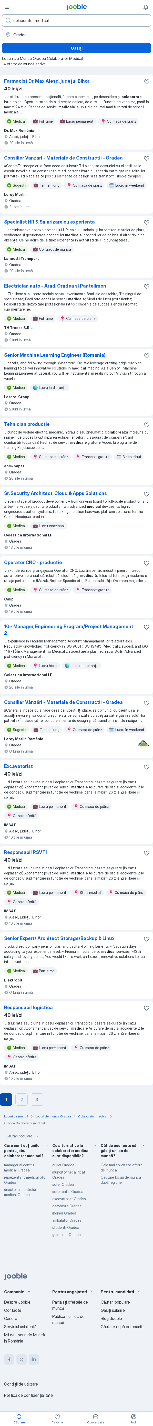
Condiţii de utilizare (21, 1384)
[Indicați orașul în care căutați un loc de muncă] (76, 35)
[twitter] (21, 1359)
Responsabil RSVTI (25, 852)
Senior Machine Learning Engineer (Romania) (55, 355)
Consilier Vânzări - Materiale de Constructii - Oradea (63, 702)
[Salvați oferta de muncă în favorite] (146, 81)
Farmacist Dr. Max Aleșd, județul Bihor (46, 81)
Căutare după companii (121, 1326)
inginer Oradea (64, 1213)
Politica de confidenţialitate (28, 1395)
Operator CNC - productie (33, 562)
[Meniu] (7, 7)
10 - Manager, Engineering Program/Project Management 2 (68, 630)
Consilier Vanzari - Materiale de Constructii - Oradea (63, 158)
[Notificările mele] (145, 7)
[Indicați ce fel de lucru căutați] (76, 20)
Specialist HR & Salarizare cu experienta (49, 222)
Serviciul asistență (20, 1326)
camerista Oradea (66, 1206)
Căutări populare (22, 1136)
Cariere (10, 1318)
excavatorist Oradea (69, 1199)
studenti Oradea (65, 1227)
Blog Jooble (111, 1318)
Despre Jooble (17, 1302)
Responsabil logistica (28, 1007)
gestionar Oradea (66, 1234)
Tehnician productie (27, 424)
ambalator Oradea (66, 1220)
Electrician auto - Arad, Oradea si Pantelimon (55, 286)
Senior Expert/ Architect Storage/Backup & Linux (59, 938)
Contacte (12, 1310)
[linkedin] (34, 1359)
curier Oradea (63, 1165)
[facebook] (9, 1359)
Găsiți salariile (113, 1310)
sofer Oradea (63, 1184)
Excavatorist (18, 766)
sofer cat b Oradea (67, 1191)
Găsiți (77, 48)
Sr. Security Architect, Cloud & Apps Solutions (55, 493)
